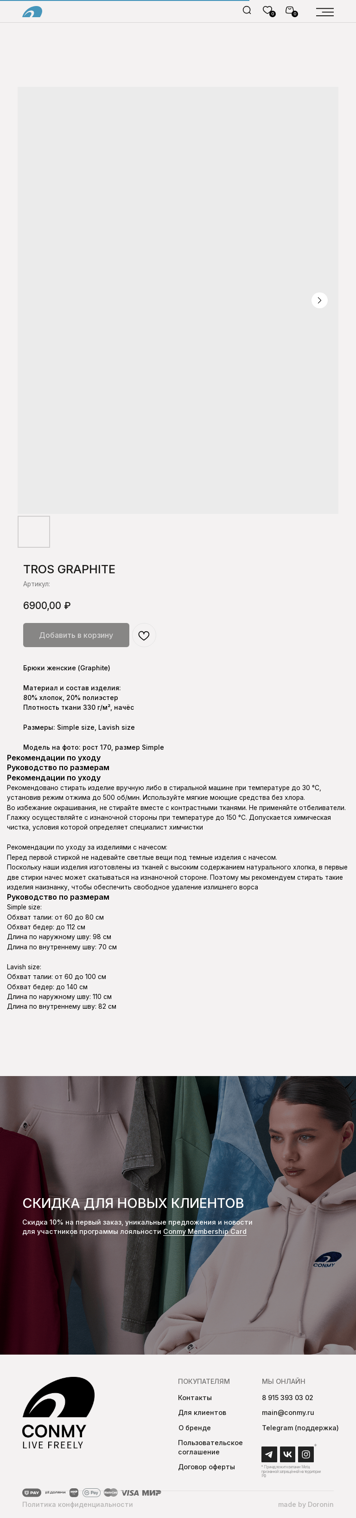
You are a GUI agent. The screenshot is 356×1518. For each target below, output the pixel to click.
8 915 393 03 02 (287, 1397)
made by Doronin (306, 1504)
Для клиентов (202, 1412)
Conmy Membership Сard (205, 1231)
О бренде (194, 1428)
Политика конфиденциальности (77, 1504)
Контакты (195, 1397)
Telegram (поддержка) (300, 1428)
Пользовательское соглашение (210, 1447)
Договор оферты (206, 1467)
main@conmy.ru (288, 1412)
